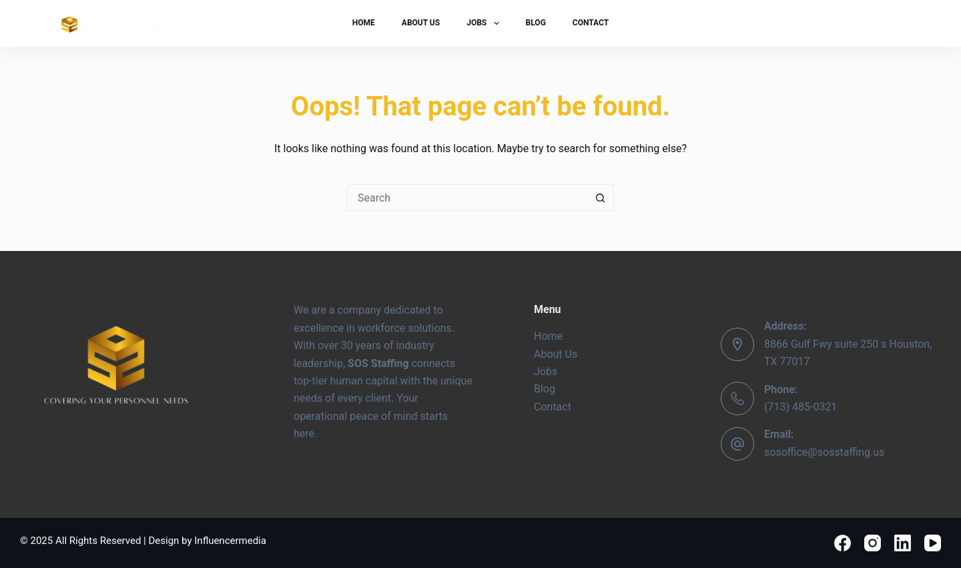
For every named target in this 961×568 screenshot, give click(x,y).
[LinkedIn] (902, 543)
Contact (591, 22)
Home (363, 22)
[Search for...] (467, 197)
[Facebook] (842, 543)
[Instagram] (872, 543)
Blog (536, 22)
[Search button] (600, 197)
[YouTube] (932, 543)
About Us (421, 22)
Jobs (485, 23)
